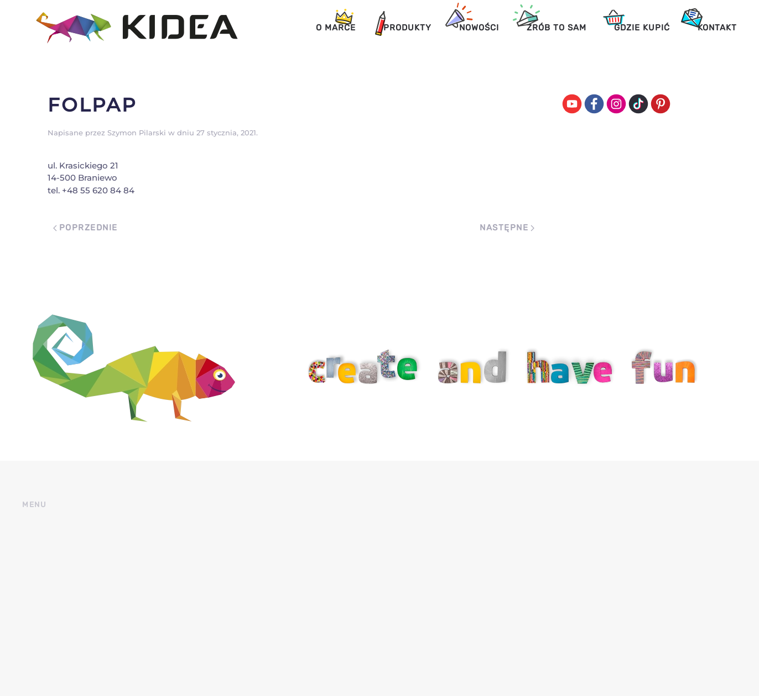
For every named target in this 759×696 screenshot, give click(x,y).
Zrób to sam (556, 28)
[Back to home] (130, 27)
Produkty (407, 28)
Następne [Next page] (507, 228)
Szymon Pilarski (136, 132)
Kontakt (717, 28)
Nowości (479, 28)
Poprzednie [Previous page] (85, 228)
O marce (336, 28)
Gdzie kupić (642, 28)
